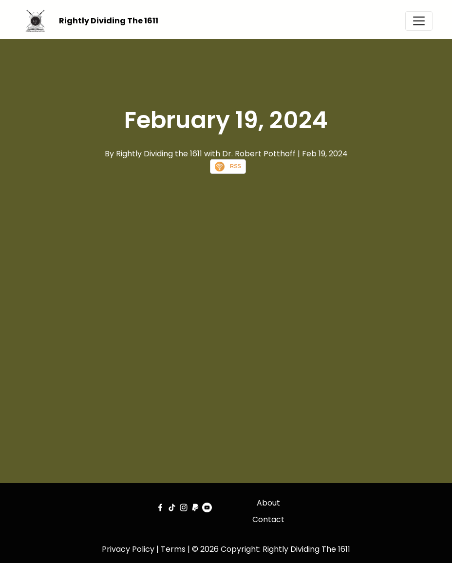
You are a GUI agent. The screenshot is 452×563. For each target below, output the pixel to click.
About (268, 502)
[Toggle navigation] (419, 21)
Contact (268, 519)
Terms (173, 549)
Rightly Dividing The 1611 (108, 20)
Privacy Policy (128, 549)
